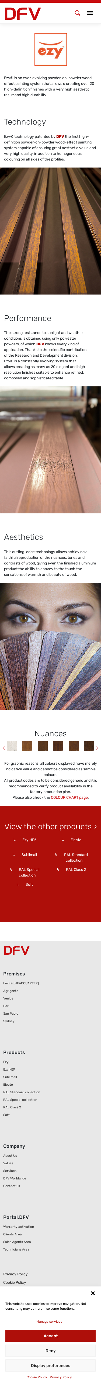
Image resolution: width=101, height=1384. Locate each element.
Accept (51, 1335)
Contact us (11, 1186)
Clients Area (12, 1234)
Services (9, 1171)
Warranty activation (18, 1227)
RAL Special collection (20, 1100)
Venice (8, 998)
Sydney (9, 1021)
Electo (8, 1085)
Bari (6, 1006)
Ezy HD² (9, 1069)
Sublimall (10, 1077)
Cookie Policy (37, 1377)
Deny (51, 1350)
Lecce (21, 983)
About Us (10, 1156)
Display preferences (50, 1365)
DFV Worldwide (14, 1178)
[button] (93, 1293)
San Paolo (10, 1013)
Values (8, 1163)
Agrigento (10, 991)
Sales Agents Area (17, 1242)
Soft (6, 1115)
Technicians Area (16, 1249)
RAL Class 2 (12, 1107)
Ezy (6, 1062)
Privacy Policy (61, 1377)
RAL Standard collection (21, 1092)
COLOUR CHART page (69, 797)
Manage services (49, 1321)
